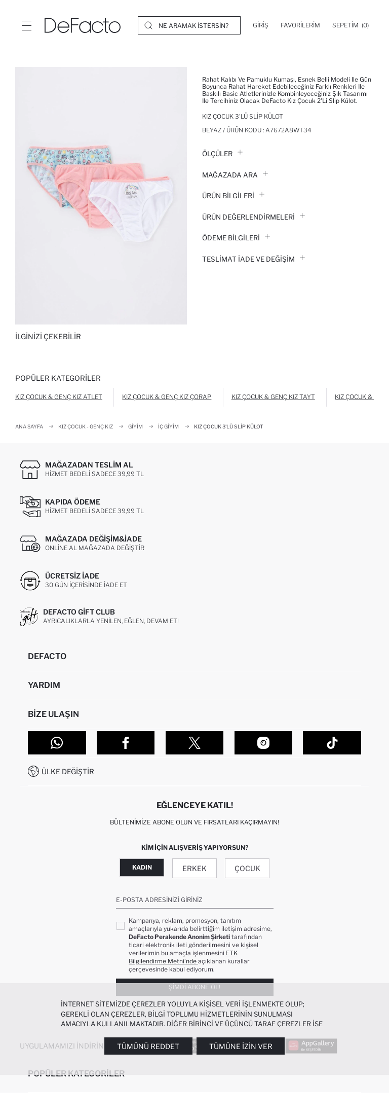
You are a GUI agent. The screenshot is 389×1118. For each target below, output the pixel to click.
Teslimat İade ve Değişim (253, 259)
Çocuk (247, 868)
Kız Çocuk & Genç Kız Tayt (273, 397)
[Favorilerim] (300, 25)
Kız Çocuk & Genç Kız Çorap (166, 397)
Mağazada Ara (235, 175)
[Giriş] (260, 25)
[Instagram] (264, 742)
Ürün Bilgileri (233, 196)
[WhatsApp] (57, 742)
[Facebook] (126, 742)
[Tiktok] (332, 742)
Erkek (194, 868)
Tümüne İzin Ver (241, 1046)
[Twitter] (195, 742)
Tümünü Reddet (148, 1046)
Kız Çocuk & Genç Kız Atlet (58, 397)
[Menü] (26, 25)
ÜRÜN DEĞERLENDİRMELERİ (253, 217)
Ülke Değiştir (68, 771)
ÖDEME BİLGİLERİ (236, 238)
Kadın (142, 867)
